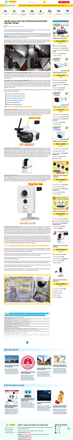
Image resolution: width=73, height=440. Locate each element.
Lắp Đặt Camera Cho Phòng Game (60, 38)
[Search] (35, 2)
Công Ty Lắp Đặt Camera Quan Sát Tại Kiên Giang (44, 369)
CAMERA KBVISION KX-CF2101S (60, 72)
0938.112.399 (63, 2)
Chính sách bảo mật (9, 430)
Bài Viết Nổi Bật (11, 350)
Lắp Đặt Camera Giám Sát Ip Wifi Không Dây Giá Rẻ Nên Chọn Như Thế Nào (25, 22)
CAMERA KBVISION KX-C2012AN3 (60, 141)
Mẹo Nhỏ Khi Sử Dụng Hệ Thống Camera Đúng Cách (35, 313)
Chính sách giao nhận (9, 429)
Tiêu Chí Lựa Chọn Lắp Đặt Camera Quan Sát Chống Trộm (60, 366)
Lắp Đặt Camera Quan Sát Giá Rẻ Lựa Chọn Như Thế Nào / (60, 406)
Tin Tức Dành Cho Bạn (14, 385)
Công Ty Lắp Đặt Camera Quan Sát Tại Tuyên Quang (28, 373)
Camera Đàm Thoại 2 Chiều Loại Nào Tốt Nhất (23, 315)
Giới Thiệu (23, 5)
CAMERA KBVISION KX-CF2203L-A (60, 107)
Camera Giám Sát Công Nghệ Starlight (43, 403)
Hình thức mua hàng (9, 427)
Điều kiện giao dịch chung (10, 432)
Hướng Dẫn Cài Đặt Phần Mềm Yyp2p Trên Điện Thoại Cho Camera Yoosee (28, 400)
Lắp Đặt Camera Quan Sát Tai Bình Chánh (17, 313)
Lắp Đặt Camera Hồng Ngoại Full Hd (60, 211)
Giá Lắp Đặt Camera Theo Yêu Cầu (38, 315)
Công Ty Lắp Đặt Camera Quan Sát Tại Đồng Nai (12, 366)
